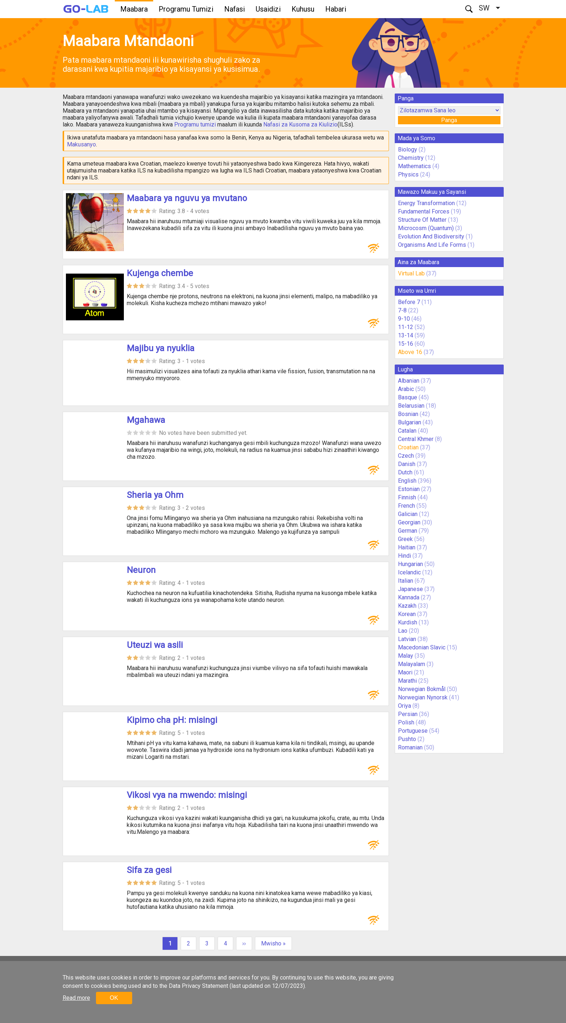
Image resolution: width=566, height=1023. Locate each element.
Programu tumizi (195, 124)
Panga (449, 120)
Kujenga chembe (160, 273)
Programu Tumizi (186, 9)
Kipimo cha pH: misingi (172, 720)
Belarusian (411, 405)
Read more (76, 997)
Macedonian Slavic (421, 647)
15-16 (405, 343)
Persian (408, 714)
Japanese (410, 589)
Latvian (407, 639)
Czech (406, 455)
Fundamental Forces (423, 211)
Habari (335, 9)
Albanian (408, 380)
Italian (405, 580)
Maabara (134, 9)
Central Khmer (415, 439)
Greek (405, 539)
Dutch (405, 472)
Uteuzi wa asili (155, 645)
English (407, 480)
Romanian (410, 747)
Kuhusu (303, 9)
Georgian (409, 522)
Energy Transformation (426, 203)
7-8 (402, 310)
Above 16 (410, 352)
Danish (406, 464)
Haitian (406, 547)
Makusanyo (81, 144)
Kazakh (407, 605)
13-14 (405, 335)
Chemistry (411, 157)
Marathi (407, 680)
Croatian (408, 447)
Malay (405, 655)
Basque (407, 397)
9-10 (404, 318)
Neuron (141, 570)
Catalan (407, 430)
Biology (407, 149)
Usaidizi (268, 9)
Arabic (406, 389)
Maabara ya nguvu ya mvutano (187, 198)
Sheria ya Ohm (155, 495)
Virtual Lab (411, 273)
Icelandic (409, 572)
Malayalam (411, 664)
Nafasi (234, 9)
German (407, 530)
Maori (405, 672)
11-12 (405, 327)
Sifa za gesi (149, 870)
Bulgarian (409, 422)
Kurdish (407, 622)
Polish (406, 722)
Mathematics (414, 166)
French (406, 505)
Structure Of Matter (422, 219)
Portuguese (413, 730)
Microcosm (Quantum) (426, 228)
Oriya (404, 705)
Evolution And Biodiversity (431, 236)
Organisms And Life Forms (432, 244)
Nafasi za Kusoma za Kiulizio (300, 124)
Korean (407, 614)
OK (114, 998)
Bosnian (408, 414)
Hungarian (410, 564)
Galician (408, 514)
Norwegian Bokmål (421, 689)
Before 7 (409, 302)
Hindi (404, 555)
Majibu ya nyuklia (160, 348)
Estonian (409, 489)
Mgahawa (146, 420)
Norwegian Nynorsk (423, 697)
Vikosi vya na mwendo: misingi (187, 795)
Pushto (407, 739)
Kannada (408, 597)
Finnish (407, 497)
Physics (408, 174)
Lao (402, 630)
